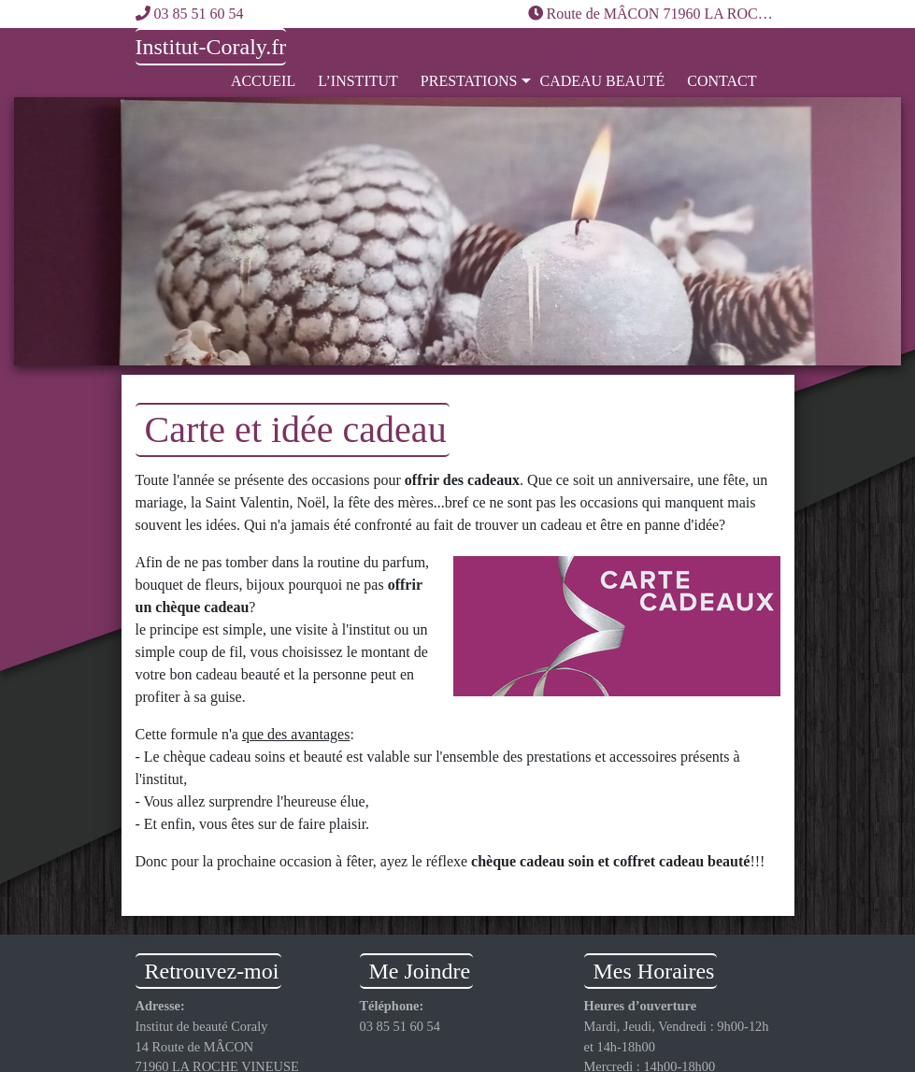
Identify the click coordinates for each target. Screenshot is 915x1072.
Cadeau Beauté (602, 81)
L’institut (358, 81)
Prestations (469, 81)
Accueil (263, 81)
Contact (721, 81)
